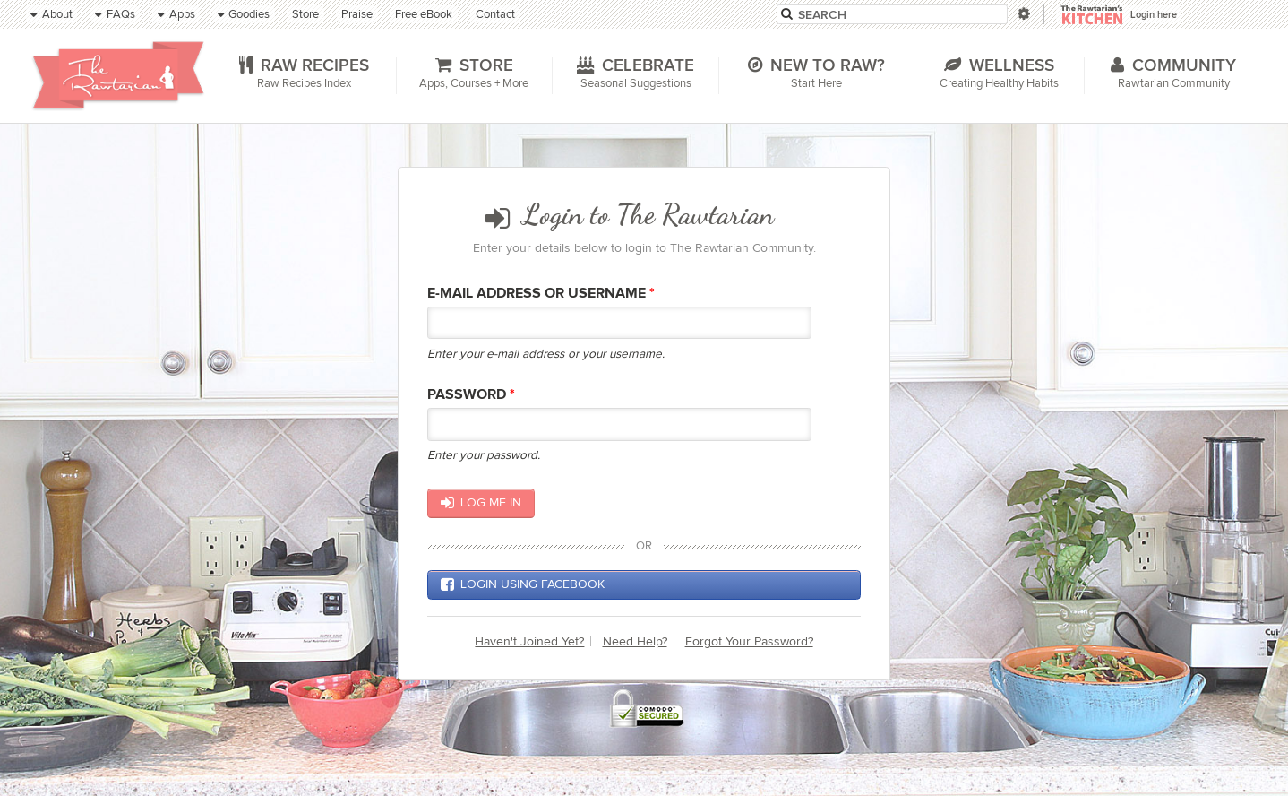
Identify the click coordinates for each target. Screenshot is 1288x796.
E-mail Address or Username (541, 293)
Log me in (480, 503)
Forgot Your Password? (749, 641)
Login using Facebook (522, 584)
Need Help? (635, 641)
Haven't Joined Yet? (529, 641)
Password (471, 394)
